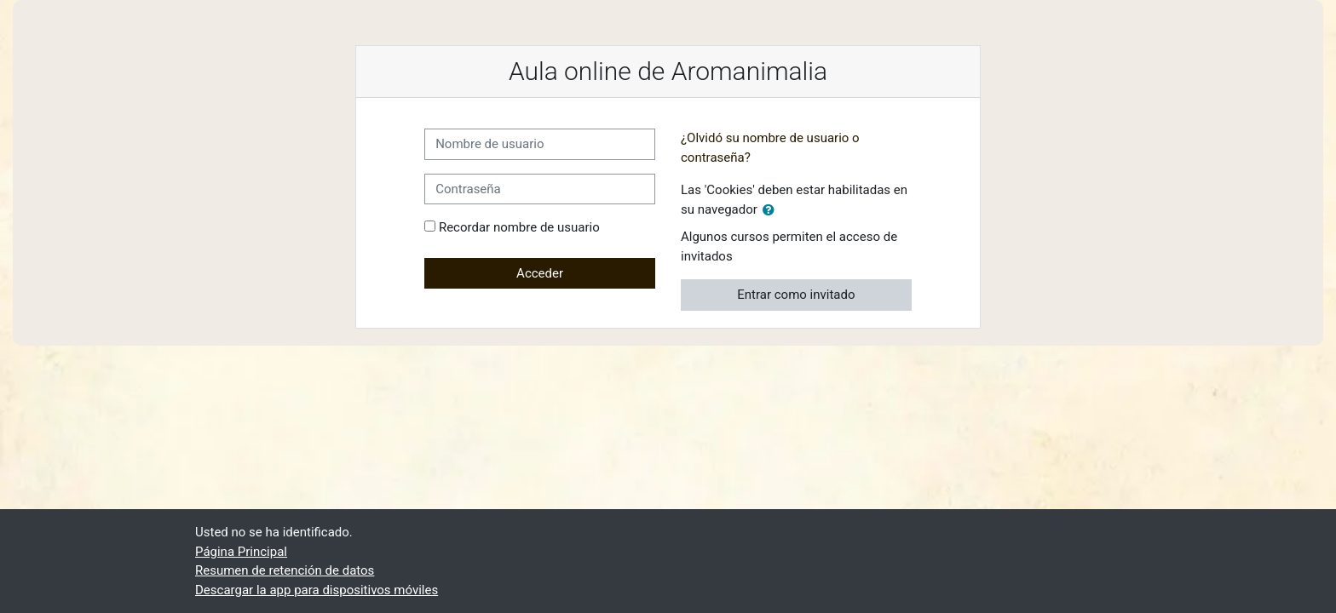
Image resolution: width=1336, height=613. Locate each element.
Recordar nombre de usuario (519, 227)
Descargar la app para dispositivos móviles (316, 590)
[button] (772, 210)
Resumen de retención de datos (284, 570)
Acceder (539, 273)
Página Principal (241, 551)
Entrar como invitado (796, 294)
